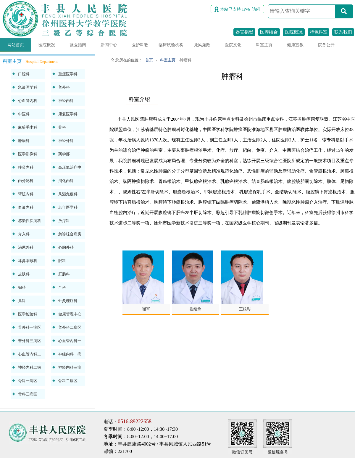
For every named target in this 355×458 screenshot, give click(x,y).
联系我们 (343, 32)
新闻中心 (109, 45)
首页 (149, 60)
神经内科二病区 (29, 369)
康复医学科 (68, 114)
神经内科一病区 (69, 355)
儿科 (22, 301)
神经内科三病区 (69, 369)
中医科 (24, 114)
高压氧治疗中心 (69, 169)
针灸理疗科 (68, 301)
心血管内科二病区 (29, 355)
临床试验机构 (171, 45)
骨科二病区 (68, 381)
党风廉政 (202, 45)
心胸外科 (66, 247)
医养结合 (269, 32)
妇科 (22, 287)
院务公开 (326, 45)
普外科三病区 (29, 341)
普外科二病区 (69, 327)
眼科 (62, 260)
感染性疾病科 (29, 220)
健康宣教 (295, 45)
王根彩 (245, 309)
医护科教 (140, 45)
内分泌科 (25, 180)
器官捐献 (244, 32)
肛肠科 (64, 274)
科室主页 (264, 45)
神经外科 (66, 140)
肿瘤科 (24, 140)
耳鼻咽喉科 (27, 260)
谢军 (146, 309)
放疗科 (64, 220)
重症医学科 (68, 74)
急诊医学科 (27, 87)
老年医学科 (68, 207)
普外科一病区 (29, 327)
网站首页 (15, 45)
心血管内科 (27, 100)
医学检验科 (27, 314)
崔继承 (195, 309)
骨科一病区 (27, 381)
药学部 (64, 154)
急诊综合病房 (69, 234)
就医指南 (78, 45)
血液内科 (25, 207)
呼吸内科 (25, 167)
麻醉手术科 (27, 127)
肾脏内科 (25, 194)
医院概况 (294, 32)
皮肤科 (24, 274)
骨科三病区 (27, 394)
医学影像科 (27, 154)
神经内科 (66, 100)
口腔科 (24, 74)
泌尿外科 (25, 247)
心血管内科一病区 (69, 342)
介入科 (24, 234)
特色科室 (318, 32)
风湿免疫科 (68, 194)
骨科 (62, 127)
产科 (62, 287)
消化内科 (66, 180)
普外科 (64, 87)
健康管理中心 (69, 314)
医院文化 (233, 45)
